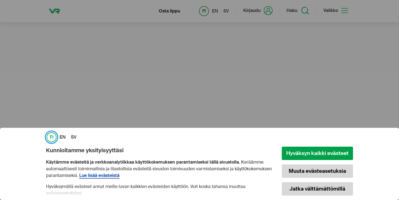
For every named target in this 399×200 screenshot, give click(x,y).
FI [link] (51, 137)
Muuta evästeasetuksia (317, 171)
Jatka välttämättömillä (317, 188)
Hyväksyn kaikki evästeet (317, 153)
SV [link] (73, 137)
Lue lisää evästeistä (99, 175)
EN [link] (63, 137)
